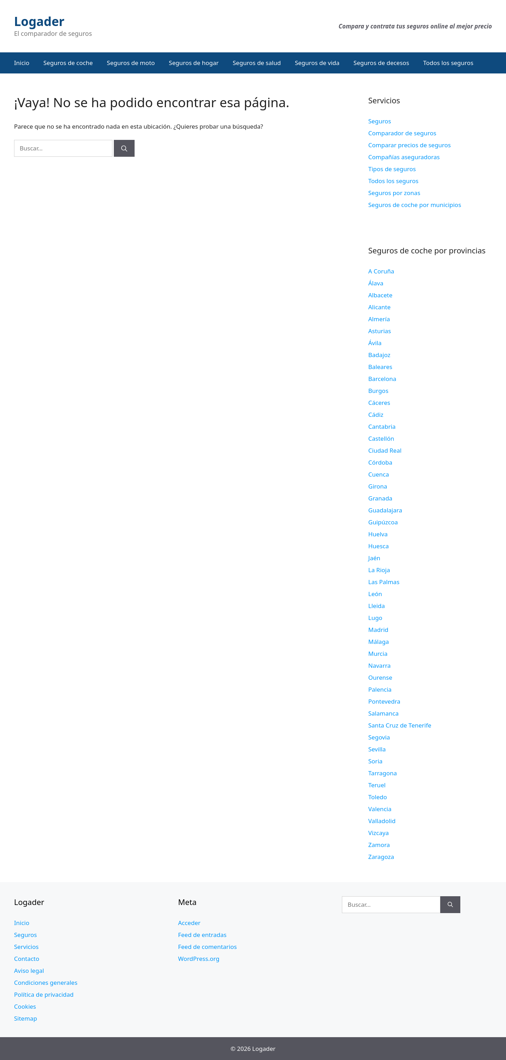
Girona (377, 486)
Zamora (379, 845)
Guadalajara (385, 510)
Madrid (378, 630)
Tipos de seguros (392, 169)
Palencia (379, 689)
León (375, 594)
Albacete (380, 295)
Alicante (379, 307)
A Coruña (381, 271)
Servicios (26, 947)
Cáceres (379, 403)
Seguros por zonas (394, 193)
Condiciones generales (45, 982)
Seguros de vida (317, 63)
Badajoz (379, 355)
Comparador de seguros (402, 133)
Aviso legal (29, 971)
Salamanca (383, 713)
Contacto (26, 959)
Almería (379, 319)
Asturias (379, 331)
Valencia (379, 809)
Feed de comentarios (207, 947)
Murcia (378, 653)
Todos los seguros (448, 63)
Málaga (378, 642)
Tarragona (382, 773)
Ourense (380, 677)
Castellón (381, 438)
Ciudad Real (385, 450)
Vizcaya (378, 833)
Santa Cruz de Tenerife (399, 725)
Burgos (378, 391)
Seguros (379, 121)
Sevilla (377, 749)
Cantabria (382, 426)
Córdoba (380, 462)
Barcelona (382, 379)
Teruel (376, 785)
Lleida (376, 606)
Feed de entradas (202, 935)
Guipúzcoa (383, 522)
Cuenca (378, 474)
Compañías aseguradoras (404, 157)
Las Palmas (384, 582)
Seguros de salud (257, 63)
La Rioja (379, 570)
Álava (375, 283)
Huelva (378, 534)
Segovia (379, 737)
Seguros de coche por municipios (414, 205)
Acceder (189, 923)
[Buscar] (124, 148)
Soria (375, 761)
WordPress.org (199, 959)
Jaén (374, 558)
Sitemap (25, 1018)
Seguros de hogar (194, 63)
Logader (39, 21)
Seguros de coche (68, 63)
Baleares (380, 367)
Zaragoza (381, 857)
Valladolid (382, 821)
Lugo (375, 618)
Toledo (377, 797)
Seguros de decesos (381, 63)
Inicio (22, 63)
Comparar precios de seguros (409, 145)
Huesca (378, 546)
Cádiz (375, 415)
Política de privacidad (43, 994)
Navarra (379, 665)
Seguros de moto (131, 63)
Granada (380, 498)
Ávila (375, 343)
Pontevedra (384, 701)
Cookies (25, 1006)
